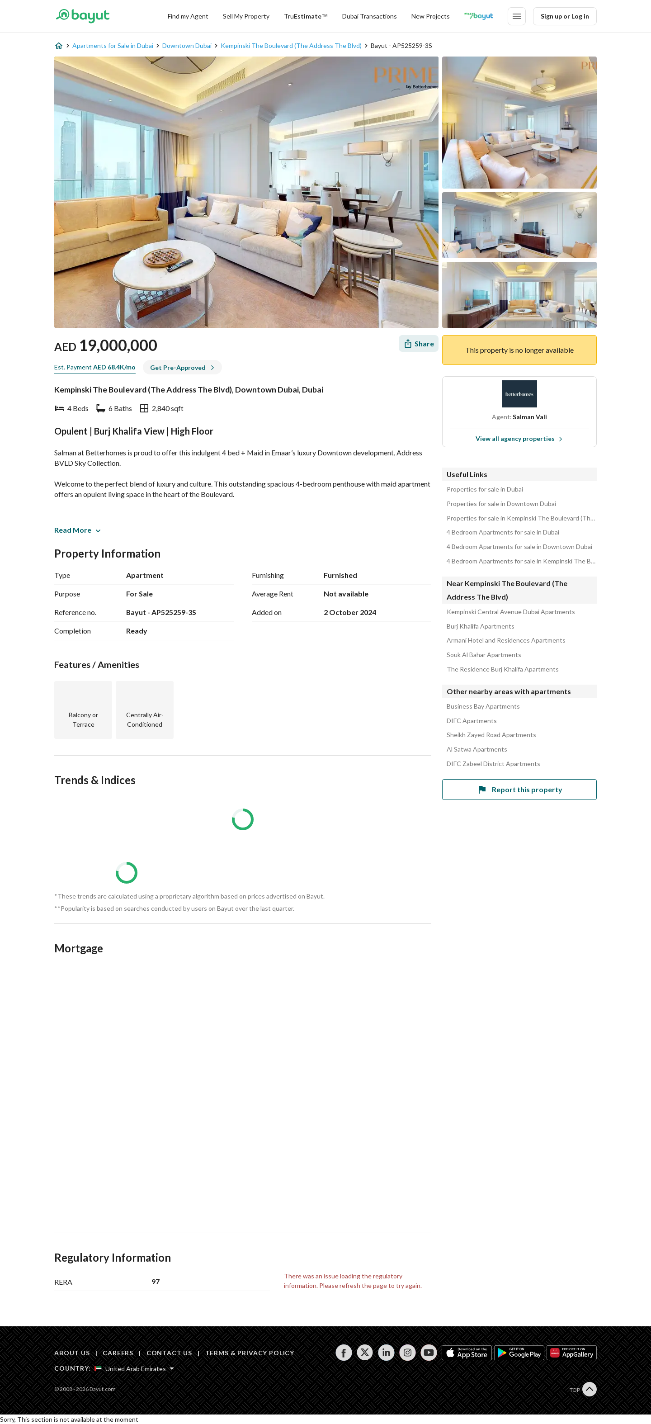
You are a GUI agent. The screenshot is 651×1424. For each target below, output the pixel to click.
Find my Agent (188, 16)
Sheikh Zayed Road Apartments (491, 734)
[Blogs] (478, 16)
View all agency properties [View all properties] (519, 438)
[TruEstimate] (306, 16)
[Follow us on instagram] (407, 1352)
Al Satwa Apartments (477, 749)
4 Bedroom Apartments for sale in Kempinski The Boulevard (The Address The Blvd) (522, 561)
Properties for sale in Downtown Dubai (501, 503)
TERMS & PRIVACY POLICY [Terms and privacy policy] (249, 1353)
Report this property (519, 789)
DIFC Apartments (472, 720)
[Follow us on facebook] (343, 1352)
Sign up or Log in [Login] (565, 16)
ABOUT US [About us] (72, 1353)
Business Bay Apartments (483, 706)
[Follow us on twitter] (365, 1352)
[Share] (419, 343)
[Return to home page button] (82, 16)
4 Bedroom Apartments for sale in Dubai (503, 532)
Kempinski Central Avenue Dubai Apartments (511, 611)
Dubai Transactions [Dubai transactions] (369, 16)
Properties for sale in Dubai (485, 489)
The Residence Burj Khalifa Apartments (503, 669)
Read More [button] (77, 529)
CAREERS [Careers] (118, 1353)
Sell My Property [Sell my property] (246, 16)
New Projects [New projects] (430, 16)
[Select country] (134, 1369)
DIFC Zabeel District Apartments (493, 763)
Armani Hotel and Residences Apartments (506, 640)
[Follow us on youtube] (428, 1352)
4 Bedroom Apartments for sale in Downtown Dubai (519, 546)
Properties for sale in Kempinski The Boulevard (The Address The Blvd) (522, 518)
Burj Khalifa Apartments (480, 626)
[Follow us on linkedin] (386, 1352)
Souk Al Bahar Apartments (484, 654)
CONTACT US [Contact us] (169, 1353)
